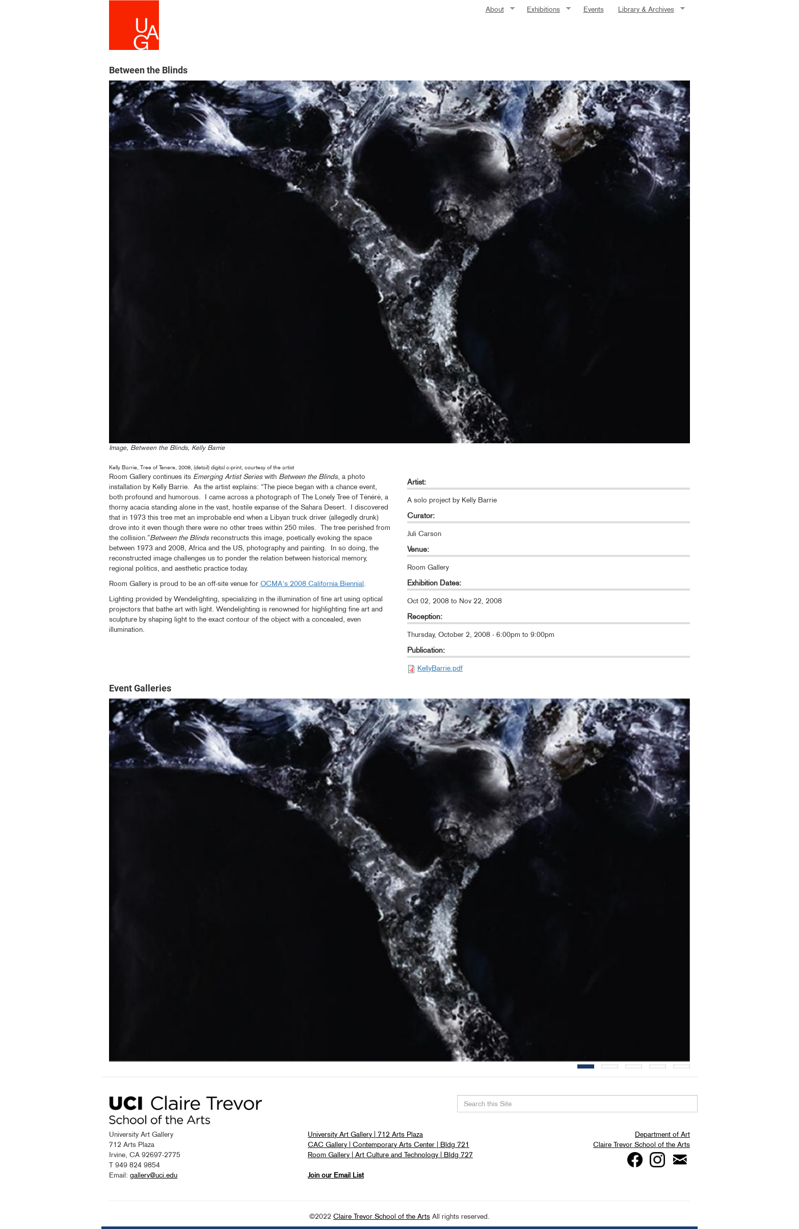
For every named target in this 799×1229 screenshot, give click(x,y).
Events (593, 9)
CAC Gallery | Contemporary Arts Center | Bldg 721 (388, 1144)
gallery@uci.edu (153, 1175)
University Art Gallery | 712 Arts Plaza (365, 1134)
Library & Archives (648, 9)
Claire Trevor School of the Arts (641, 1144)
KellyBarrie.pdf (440, 668)
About (496, 9)
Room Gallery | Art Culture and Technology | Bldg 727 (390, 1154)
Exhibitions (545, 9)
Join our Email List (336, 1175)
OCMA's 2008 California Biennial (312, 583)
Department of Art (662, 1134)
